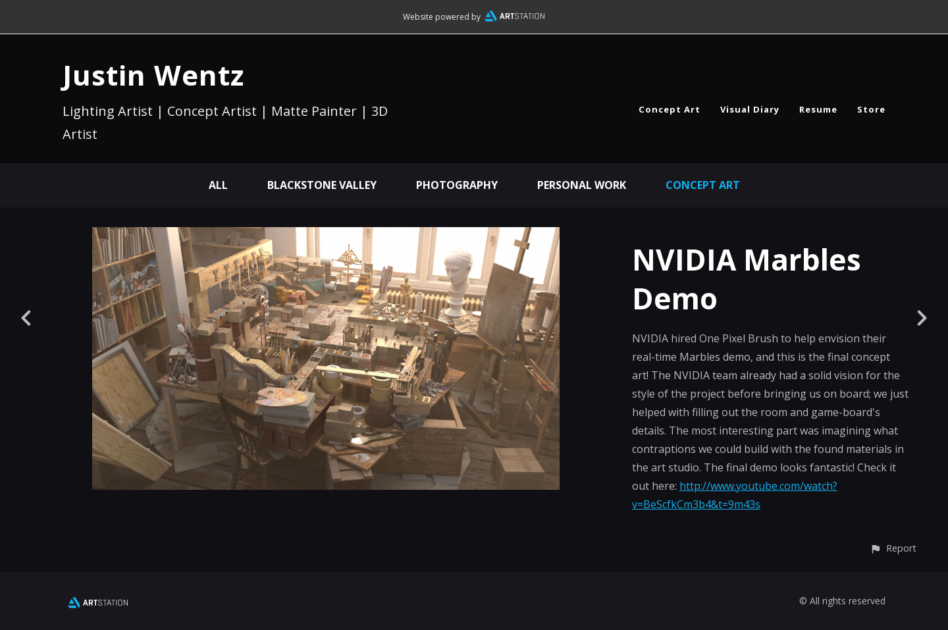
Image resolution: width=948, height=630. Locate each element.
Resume (818, 109)
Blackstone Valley (322, 185)
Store (871, 109)
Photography (457, 185)
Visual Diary (749, 109)
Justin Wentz (153, 74)
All (218, 185)
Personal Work (581, 185)
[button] (893, 548)
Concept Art (669, 109)
